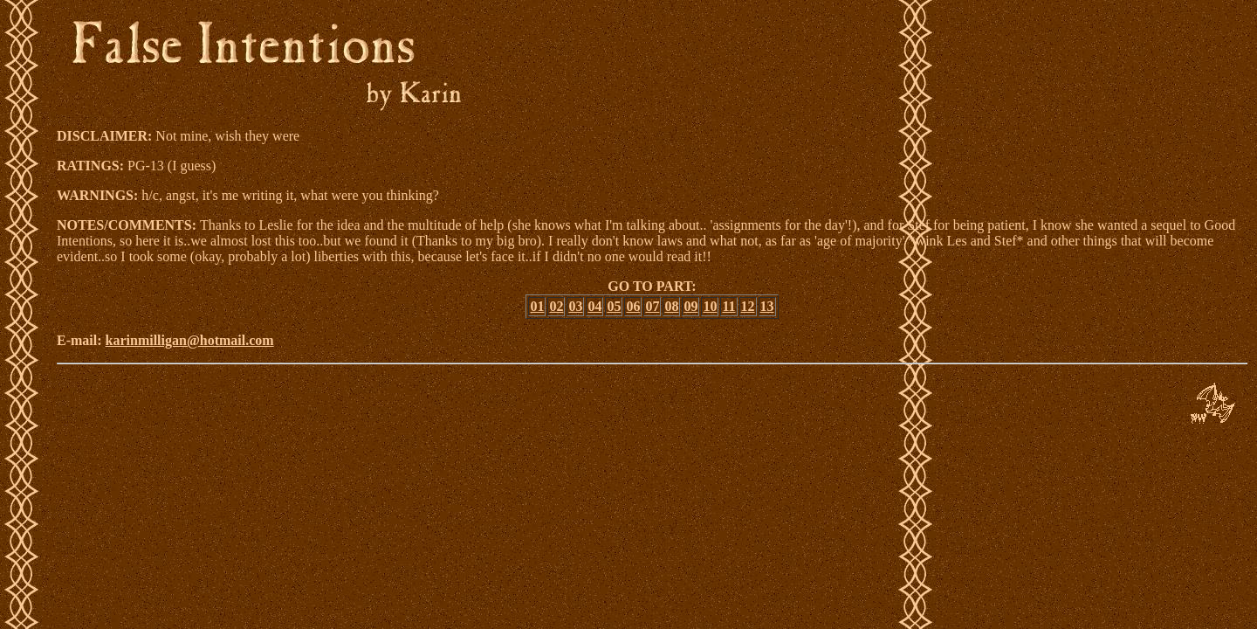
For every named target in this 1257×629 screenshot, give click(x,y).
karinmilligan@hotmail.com (190, 340)
